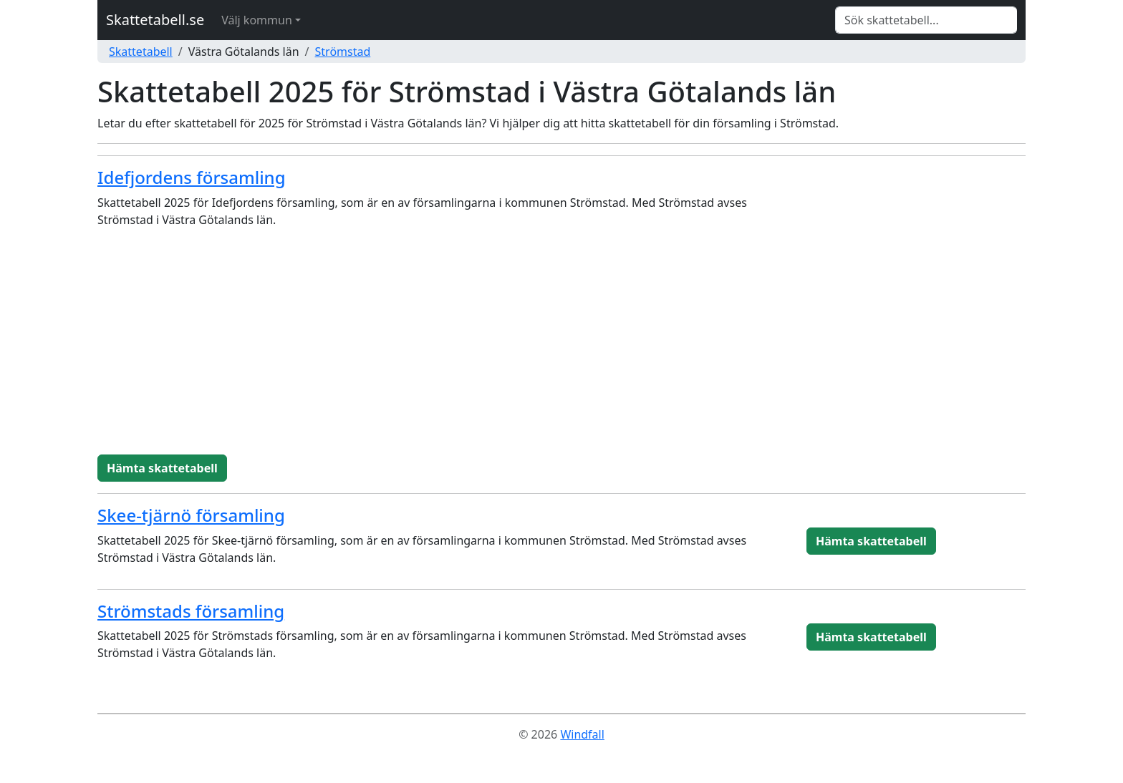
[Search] (926, 20)
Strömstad (343, 51)
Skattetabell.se (155, 19)
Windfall (582, 734)
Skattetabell (141, 51)
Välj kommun (256, 20)
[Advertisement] (561, 347)
